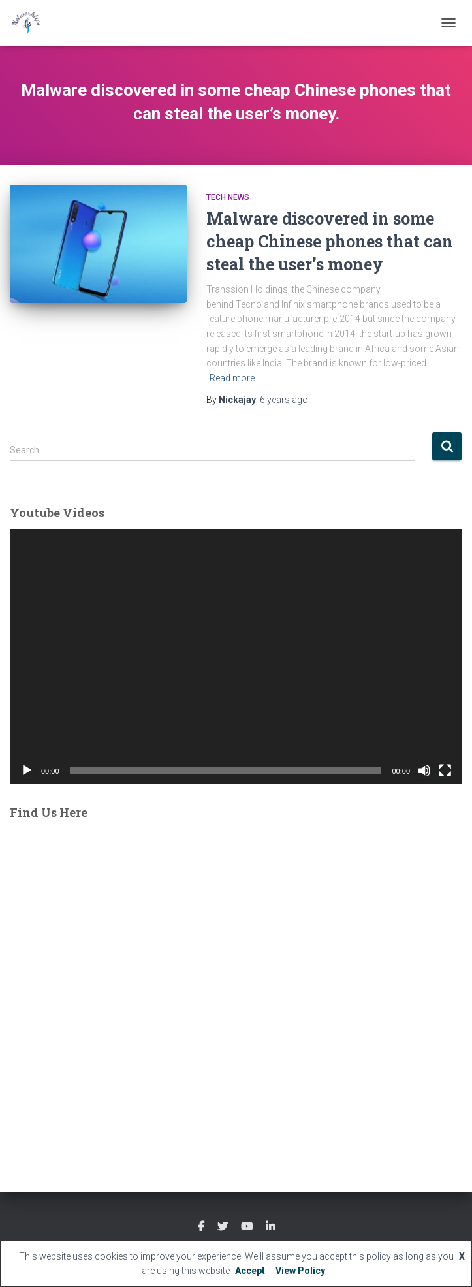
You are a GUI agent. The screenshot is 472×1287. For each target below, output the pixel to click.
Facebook (201, 1227)
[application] (236, 656)
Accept (250, 1270)
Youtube (246, 1227)
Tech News (227, 197)
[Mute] (424, 770)
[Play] (26, 770)
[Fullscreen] (445, 770)
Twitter (222, 1227)
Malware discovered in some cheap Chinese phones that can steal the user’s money (329, 241)
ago (284, 399)
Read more (232, 378)
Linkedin (270, 1227)
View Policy (300, 1270)
